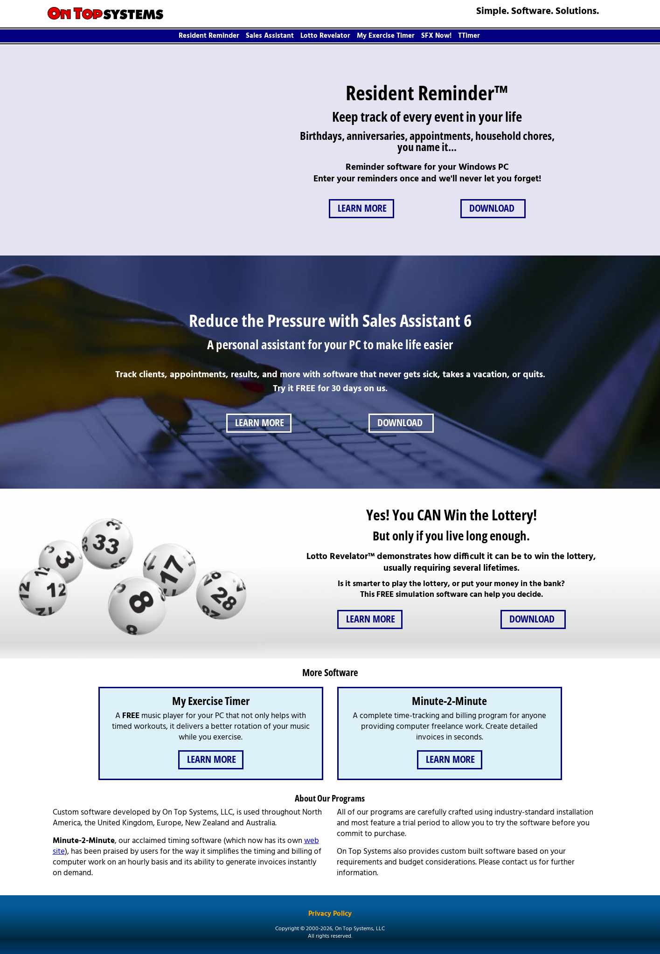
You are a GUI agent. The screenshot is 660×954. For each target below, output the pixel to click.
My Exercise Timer (386, 35)
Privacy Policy (330, 914)
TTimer (469, 35)
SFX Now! (436, 35)
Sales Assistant (270, 35)
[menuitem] (209, 35)
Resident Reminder (209, 35)
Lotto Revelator (325, 35)
